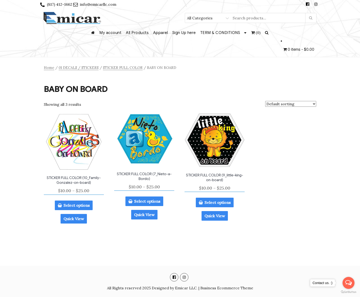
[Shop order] (290, 104)
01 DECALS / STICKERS (79, 67)
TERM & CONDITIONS (220, 32)
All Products (137, 32)
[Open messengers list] (348, 283)
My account (110, 32)
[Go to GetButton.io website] (348, 292)
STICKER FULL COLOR (123, 67)
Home (49, 67)
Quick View (73, 218)
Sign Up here (184, 32)
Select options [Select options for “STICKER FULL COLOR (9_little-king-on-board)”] (217, 202)
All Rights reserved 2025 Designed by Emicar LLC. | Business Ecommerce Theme (180, 288)
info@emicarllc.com (98, 4)
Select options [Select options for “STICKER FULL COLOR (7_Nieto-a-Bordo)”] (147, 201)
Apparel (160, 32)
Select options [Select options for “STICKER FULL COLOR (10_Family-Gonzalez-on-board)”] (76, 205)
